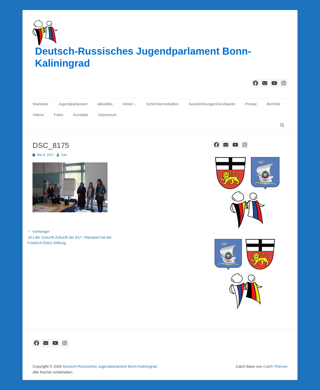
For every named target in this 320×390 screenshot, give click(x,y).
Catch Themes (275, 366)
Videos (38, 115)
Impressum (107, 115)
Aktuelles (104, 104)
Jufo (64, 155)
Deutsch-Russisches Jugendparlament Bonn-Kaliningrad (110, 366)
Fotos (59, 115)
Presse (251, 104)
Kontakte (80, 115)
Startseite (40, 104)
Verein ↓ (129, 104)
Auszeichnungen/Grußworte (211, 104)
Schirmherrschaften (162, 104)
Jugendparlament (72, 104)
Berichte (273, 104)
